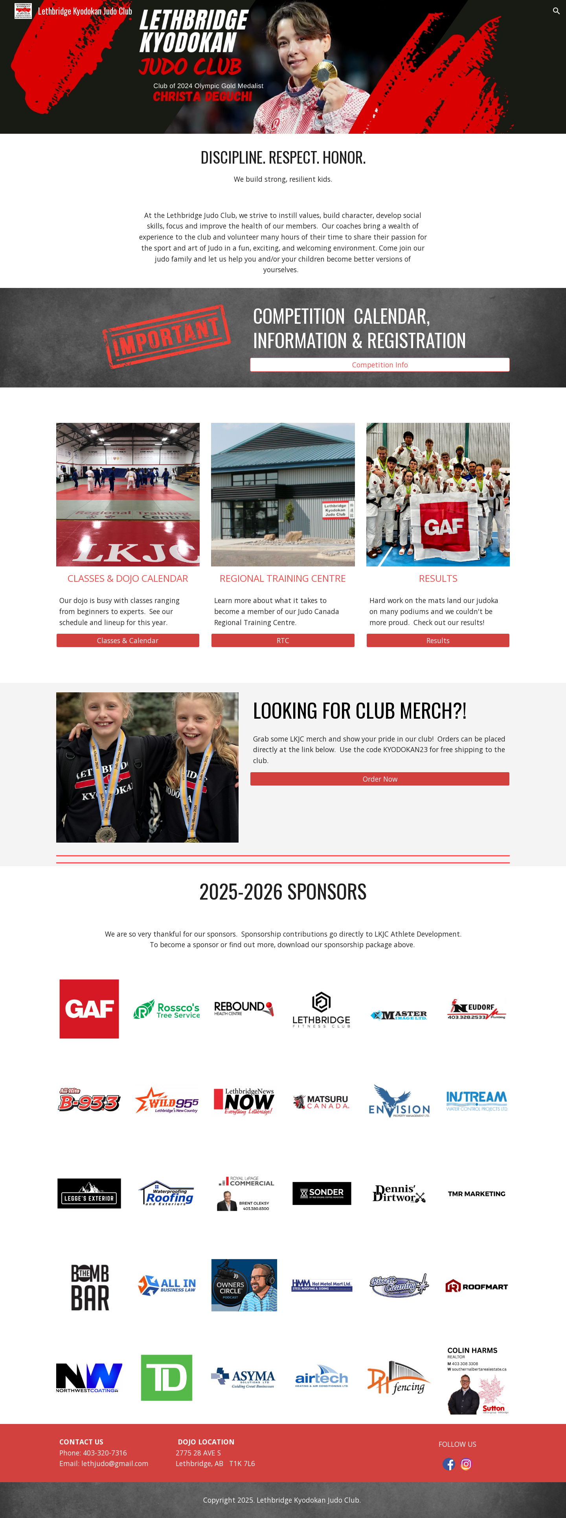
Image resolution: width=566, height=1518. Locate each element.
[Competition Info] (379, 364)
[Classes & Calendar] (128, 640)
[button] (556, 11)
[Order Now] (379, 779)
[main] (283, 165)
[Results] (438, 640)
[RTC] (282, 640)
